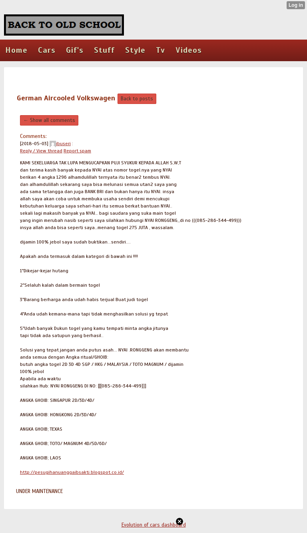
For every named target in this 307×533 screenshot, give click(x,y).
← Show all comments (49, 120)
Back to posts (137, 99)
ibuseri (60, 143)
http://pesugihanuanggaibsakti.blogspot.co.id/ (72, 472)
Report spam (77, 151)
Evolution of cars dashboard (154, 525)
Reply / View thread (41, 151)
